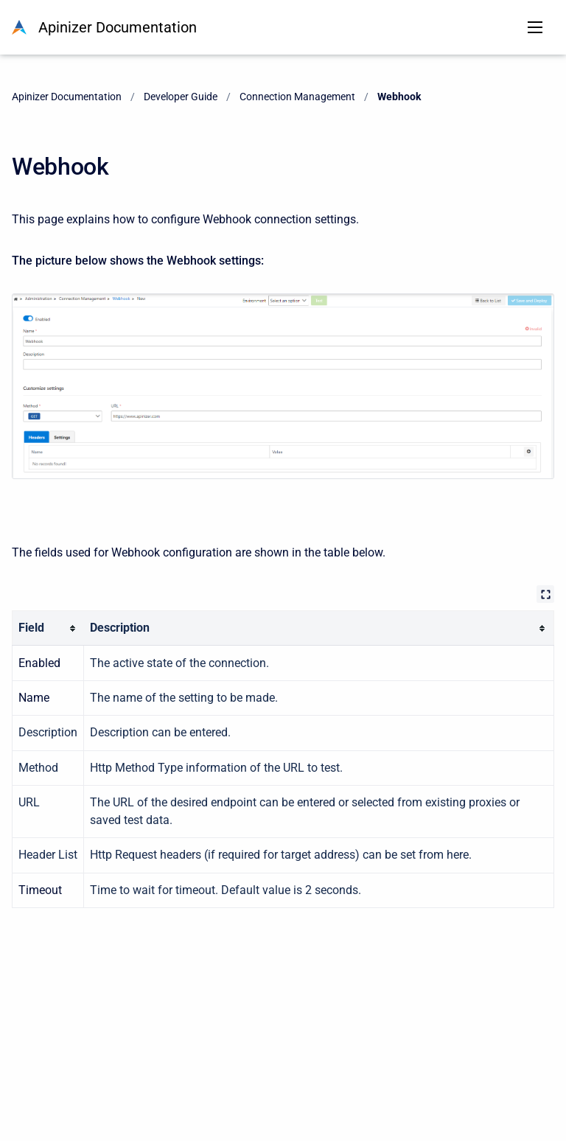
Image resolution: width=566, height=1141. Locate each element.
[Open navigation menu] (535, 27)
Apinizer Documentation (117, 27)
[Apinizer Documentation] (19, 27)
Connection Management (297, 96)
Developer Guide (180, 96)
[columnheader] (48, 628)
